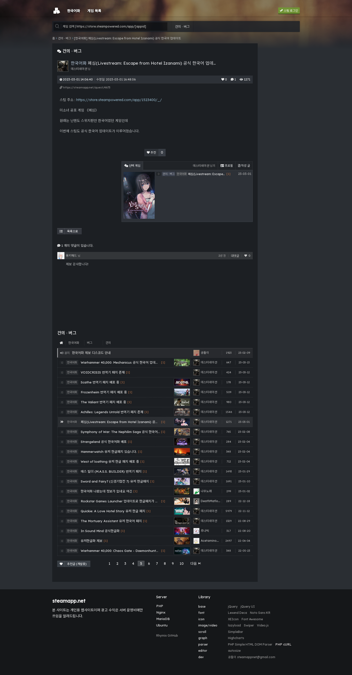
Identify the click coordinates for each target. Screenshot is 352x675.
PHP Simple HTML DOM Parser (250, 644)
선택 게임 (132, 165)
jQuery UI (248, 606)
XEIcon (233, 619)
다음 (195, 563)
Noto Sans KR (260, 613)
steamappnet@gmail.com (256, 657)
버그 (89, 343)
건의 (108, 343)
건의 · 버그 (182, 26)
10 (182, 563)
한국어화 (73, 343)
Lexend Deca (237, 613)
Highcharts (236, 638)
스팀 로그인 (289, 10)
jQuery (233, 606)
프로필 (227, 165)
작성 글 (244, 165)
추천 (156, 152)
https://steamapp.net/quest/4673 (85, 87)
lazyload (234, 625)
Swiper (249, 625)
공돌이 (232, 657)
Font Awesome (252, 619)
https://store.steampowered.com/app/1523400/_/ (119, 100)
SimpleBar (235, 632)
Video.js (263, 625)
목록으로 (69, 231)
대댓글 (235, 256)
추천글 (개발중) (73, 564)
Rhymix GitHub (167, 635)
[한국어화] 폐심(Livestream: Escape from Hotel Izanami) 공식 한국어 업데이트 (127, 38)
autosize (234, 650)
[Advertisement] (88, 192)
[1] (163, 362)
